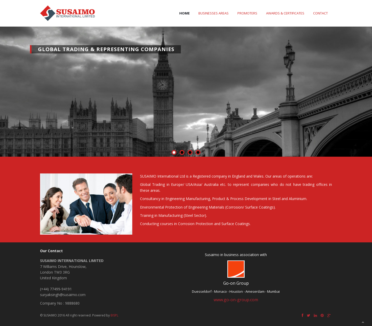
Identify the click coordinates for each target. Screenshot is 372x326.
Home (184, 13)
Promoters (247, 13)
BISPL (114, 315)
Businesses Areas (213, 13)
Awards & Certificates (285, 13)
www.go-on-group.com (236, 300)
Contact (320, 13)
